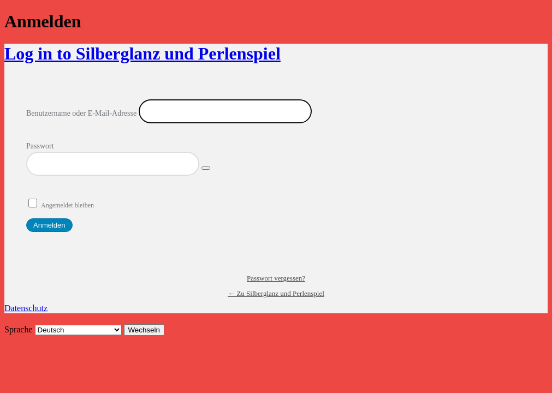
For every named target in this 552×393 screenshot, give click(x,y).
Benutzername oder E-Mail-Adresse (81, 113)
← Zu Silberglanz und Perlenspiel (276, 293)
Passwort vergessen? (276, 278)
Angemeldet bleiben (67, 205)
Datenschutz (26, 308)
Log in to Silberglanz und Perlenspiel (142, 53)
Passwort (40, 146)
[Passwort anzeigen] (205, 168)
